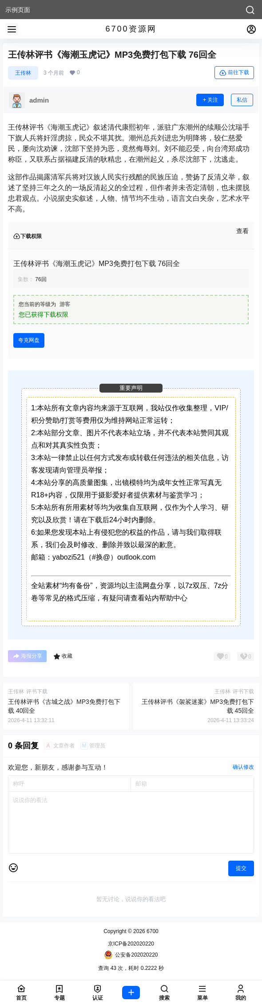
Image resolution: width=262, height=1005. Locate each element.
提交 (241, 868)
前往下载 (234, 72)
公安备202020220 (131, 954)
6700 (152, 931)
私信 (242, 100)
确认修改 (243, 767)
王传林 (23, 73)
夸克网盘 (29, 340)
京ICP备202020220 (131, 944)
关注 (210, 100)
